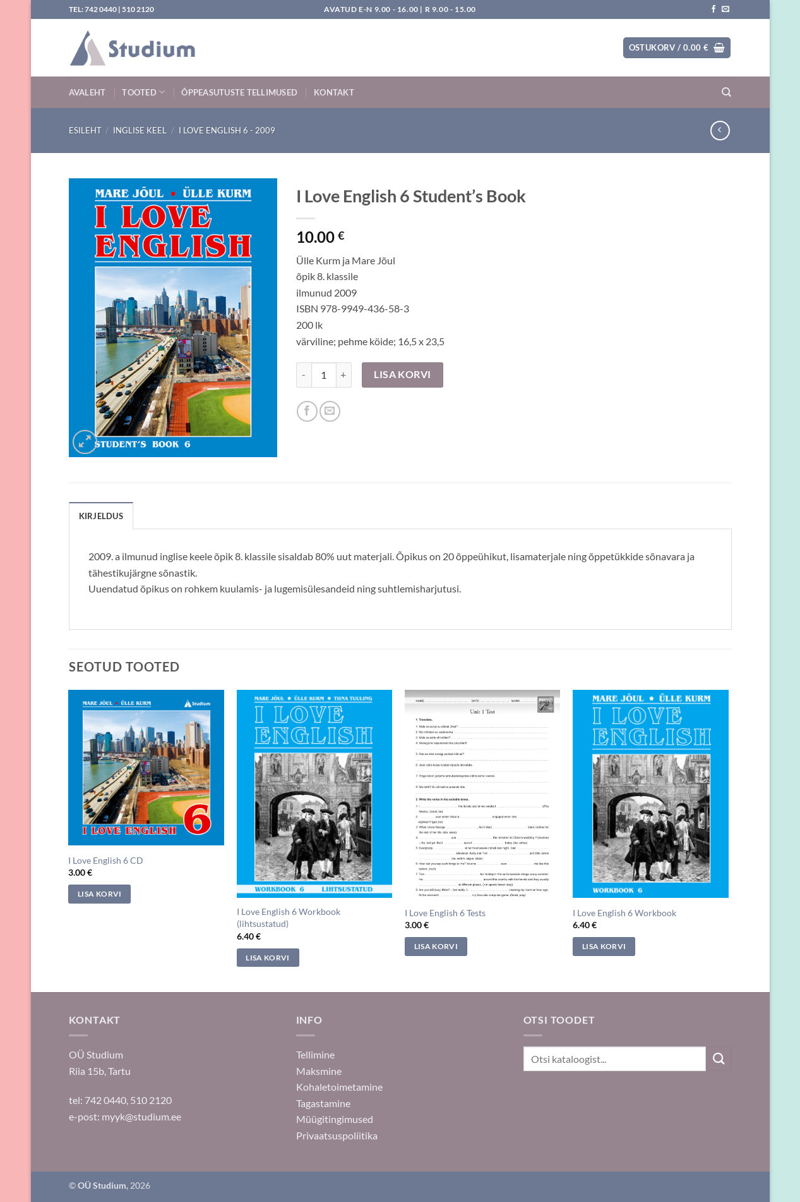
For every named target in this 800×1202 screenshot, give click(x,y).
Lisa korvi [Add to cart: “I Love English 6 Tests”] (436, 946)
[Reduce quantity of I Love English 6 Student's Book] (303, 375)
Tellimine (315, 1054)
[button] (677, 47)
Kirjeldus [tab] (101, 516)
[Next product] (720, 130)
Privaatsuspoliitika (337, 1135)
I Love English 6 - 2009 (227, 130)
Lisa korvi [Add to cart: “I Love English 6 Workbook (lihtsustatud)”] (267, 958)
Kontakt (334, 92)
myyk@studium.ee (141, 1116)
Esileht (85, 130)
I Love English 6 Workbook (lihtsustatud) (288, 917)
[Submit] (718, 1058)
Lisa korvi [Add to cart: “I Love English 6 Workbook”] (604, 946)
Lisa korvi (402, 374)
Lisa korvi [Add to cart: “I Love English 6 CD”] (99, 894)
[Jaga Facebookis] (307, 411)
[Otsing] (726, 92)
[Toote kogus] (324, 375)
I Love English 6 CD (105, 860)
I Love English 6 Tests (445, 912)
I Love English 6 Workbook (624, 912)
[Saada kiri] (725, 9)
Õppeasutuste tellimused (239, 92)
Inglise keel (140, 130)
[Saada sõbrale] (329, 411)
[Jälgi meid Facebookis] (713, 9)
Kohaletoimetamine (339, 1087)
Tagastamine (323, 1103)
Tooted (143, 92)
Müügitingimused (334, 1119)
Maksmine (319, 1071)
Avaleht (87, 92)
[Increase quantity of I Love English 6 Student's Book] (344, 375)
